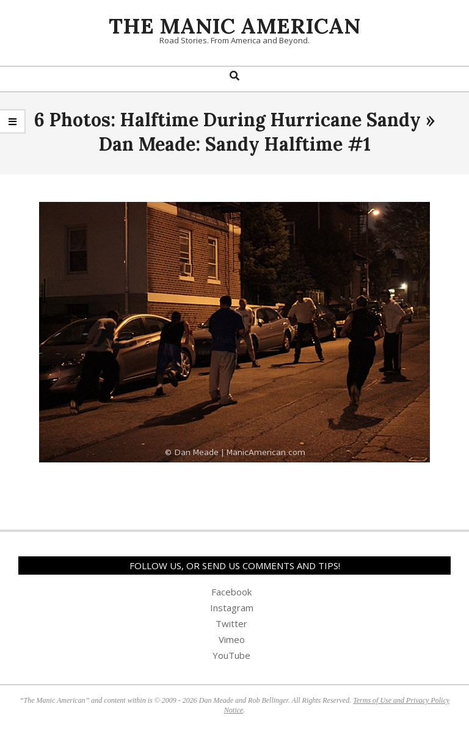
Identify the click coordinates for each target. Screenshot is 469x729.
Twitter (231, 623)
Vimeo (232, 639)
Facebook (231, 592)
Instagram (231, 608)
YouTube (231, 655)
